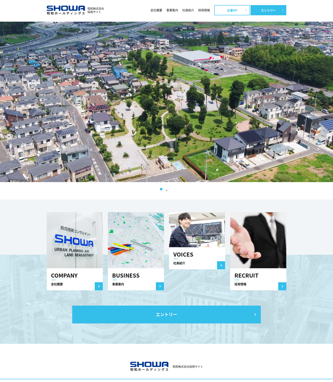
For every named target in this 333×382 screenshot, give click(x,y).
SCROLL (166, 164)
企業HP (232, 10)
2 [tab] (166, 190)
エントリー (268, 10)
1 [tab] (161, 189)
